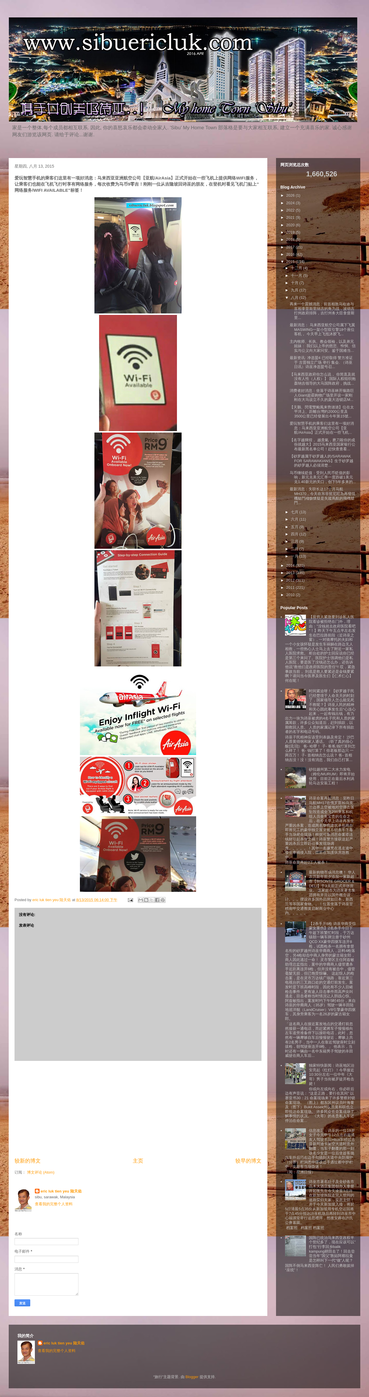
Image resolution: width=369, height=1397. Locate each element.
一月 (295, 556)
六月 (295, 519)
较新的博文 (28, 1161)
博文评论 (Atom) (41, 1172)
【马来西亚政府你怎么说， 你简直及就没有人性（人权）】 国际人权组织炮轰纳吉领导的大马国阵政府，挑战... (323, 378)
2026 (291, 195)
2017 (291, 247)
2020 (291, 225)
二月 (295, 549)
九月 (295, 290)
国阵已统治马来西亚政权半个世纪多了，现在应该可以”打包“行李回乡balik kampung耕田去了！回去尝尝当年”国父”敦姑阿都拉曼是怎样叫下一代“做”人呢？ (332, 1248)
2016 (291, 254)
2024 (291, 203)
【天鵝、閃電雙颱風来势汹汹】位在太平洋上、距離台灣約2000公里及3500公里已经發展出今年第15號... (322, 411)
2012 (291, 580)
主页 (138, 1161)
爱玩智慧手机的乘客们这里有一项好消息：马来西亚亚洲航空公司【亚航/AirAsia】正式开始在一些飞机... (322, 428)
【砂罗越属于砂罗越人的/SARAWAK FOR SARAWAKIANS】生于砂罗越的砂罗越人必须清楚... (321, 460)
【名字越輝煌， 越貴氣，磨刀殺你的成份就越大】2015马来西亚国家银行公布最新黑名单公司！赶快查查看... (322, 444)
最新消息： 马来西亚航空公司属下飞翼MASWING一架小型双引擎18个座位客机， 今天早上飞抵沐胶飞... (322, 329)
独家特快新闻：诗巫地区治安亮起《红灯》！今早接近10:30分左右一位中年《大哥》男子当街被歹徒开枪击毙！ (331, 1074)
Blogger (191, 1377)
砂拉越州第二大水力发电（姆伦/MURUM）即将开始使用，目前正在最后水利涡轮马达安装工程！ (331, 776)
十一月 (297, 275)
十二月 (297, 268)
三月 (295, 541)
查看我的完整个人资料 (54, 1204)
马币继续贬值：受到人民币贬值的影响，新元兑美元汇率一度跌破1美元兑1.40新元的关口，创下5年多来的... (323, 477)
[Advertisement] (138, 1109)
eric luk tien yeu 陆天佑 (61, 1191)
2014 (291, 565)
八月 (295, 297)
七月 (295, 512)
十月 (295, 283)
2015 (291, 261)
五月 (295, 527)
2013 (291, 573)
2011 (291, 587)
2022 (291, 210)
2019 (291, 232)
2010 (291, 595)
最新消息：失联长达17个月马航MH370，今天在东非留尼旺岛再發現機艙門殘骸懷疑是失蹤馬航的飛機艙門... (322, 496)
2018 (291, 239)
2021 (291, 217)
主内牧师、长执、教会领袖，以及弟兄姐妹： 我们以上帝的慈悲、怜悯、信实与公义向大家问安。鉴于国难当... (323, 346)
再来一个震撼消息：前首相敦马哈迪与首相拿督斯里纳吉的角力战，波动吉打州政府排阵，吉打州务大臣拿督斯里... (322, 311)
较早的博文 (248, 1161)
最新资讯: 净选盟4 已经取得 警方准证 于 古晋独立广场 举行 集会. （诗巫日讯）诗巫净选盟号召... (321, 362)
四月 (295, 534)
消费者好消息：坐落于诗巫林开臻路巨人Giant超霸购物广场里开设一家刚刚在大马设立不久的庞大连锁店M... (322, 395)
